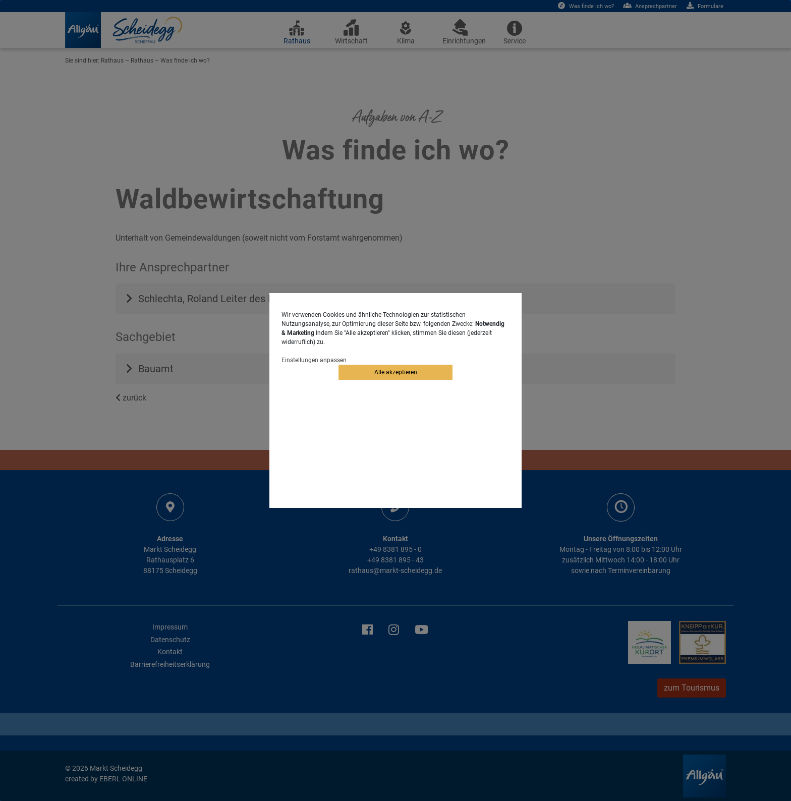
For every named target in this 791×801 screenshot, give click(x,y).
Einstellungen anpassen (314, 360)
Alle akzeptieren (395, 372)
